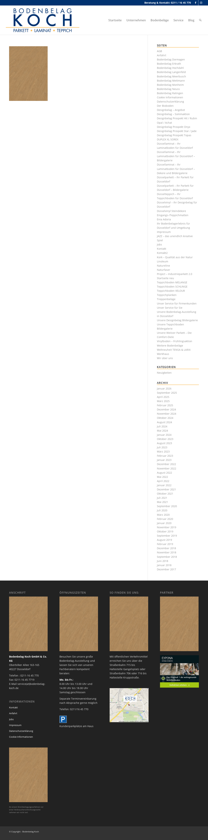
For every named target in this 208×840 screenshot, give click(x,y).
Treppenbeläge (166, 299)
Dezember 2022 (166, 464)
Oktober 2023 (165, 439)
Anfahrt (161, 55)
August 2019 (164, 540)
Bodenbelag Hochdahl (170, 68)
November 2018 (166, 552)
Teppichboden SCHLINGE (172, 286)
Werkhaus (163, 354)
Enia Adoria (164, 219)
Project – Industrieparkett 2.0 (174, 274)
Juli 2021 (162, 497)
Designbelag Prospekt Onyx (173, 127)
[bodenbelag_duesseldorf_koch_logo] (43, 20)
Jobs (159, 244)
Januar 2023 (164, 460)
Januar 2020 (164, 523)
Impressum (164, 232)
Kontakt (161, 248)
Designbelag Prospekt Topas (174, 135)
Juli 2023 (162, 447)
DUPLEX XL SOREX (167, 139)
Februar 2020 (165, 519)
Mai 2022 (162, 477)
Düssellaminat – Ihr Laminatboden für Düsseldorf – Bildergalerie (176, 156)
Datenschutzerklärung (170, 101)
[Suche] (200, 20)
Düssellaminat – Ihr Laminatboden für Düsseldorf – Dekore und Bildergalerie (176, 169)
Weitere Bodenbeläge (170, 345)
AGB (159, 51)
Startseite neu (165, 278)
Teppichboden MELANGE (172, 282)
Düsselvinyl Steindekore (171, 211)
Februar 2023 (165, 455)
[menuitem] (115, 20)
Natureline (163, 265)
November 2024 (166, 413)
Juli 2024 (162, 426)
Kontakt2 (162, 253)
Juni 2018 (162, 561)
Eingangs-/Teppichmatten (172, 215)
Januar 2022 (164, 485)
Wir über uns (165, 358)
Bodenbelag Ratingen (170, 93)
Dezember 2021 (166, 489)
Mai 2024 (162, 430)
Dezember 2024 (166, 409)
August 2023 (164, 443)
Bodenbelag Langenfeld (171, 72)
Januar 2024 (164, 434)
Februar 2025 (165, 405)
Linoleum (162, 261)
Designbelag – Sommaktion (173, 114)
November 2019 (166, 527)
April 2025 (163, 397)
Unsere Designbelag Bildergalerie (177, 320)
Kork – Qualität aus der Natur (175, 257)
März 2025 (163, 401)
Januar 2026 (164, 388)
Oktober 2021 (165, 493)
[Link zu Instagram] (201, 2)
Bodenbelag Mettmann (171, 80)
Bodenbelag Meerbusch (171, 76)
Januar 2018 (164, 565)
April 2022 (163, 481)
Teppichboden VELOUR (171, 290)
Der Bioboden (165, 105)
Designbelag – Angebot (171, 110)
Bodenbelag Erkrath (169, 63)
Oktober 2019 (165, 531)
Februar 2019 (165, 544)
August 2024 (164, 422)
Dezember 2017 (166, 569)
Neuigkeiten (164, 372)
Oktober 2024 (165, 418)
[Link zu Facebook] (195, 2)
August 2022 (164, 472)
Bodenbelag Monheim (170, 84)
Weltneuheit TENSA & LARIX (174, 349)
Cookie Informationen (170, 97)
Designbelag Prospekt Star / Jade (177, 131)
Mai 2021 (162, 502)
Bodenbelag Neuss (168, 89)
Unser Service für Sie (169, 307)
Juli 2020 (162, 510)
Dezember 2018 (166, 548)
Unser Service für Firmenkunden (177, 303)
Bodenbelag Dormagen (171, 59)
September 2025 (167, 392)
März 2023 (163, 451)
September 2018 (167, 556)
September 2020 (167, 506)
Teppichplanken (167, 295)
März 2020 (163, 514)
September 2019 (167, 535)
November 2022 (166, 468)
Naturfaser (163, 270)
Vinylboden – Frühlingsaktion (174, 341)
